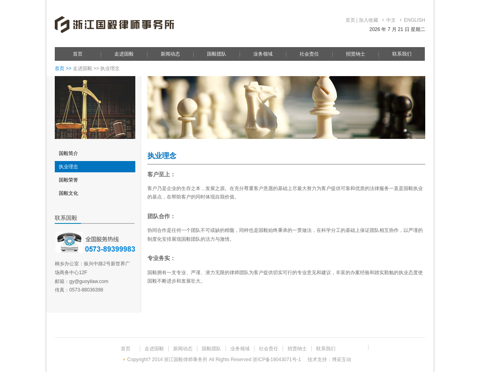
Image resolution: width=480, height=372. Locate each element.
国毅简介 (68, 153)
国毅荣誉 (68, 180)
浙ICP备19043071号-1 (277, 359)
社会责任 (309, 54)
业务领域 (263, 54)
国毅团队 (216, 54)
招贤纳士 (355, 54)
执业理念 (68, 166)
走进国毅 (124, 54)
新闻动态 (170, 54)
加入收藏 (368, 20)
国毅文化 (68, 193)
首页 (350, 20)
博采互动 (341, 359)
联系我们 (402, 54)
